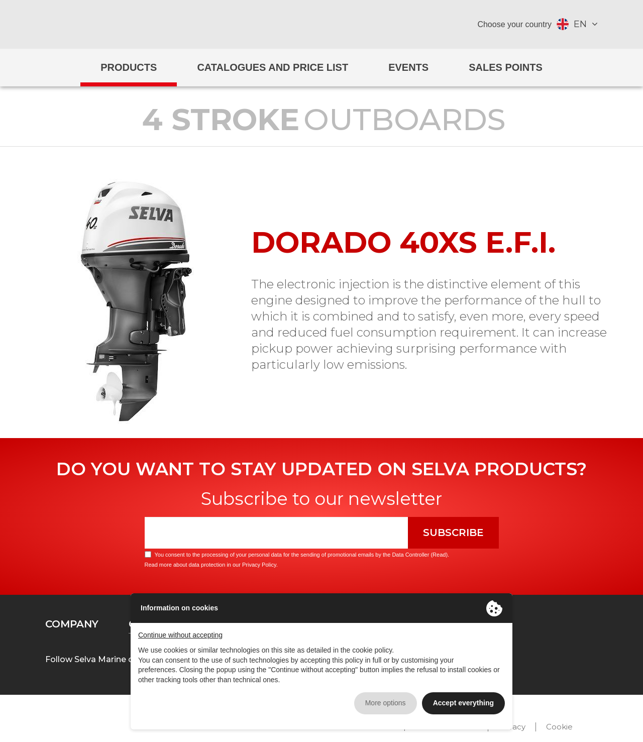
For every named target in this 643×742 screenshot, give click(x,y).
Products (128, 67)
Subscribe (453, 532)
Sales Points (506, 67)
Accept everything (463, 703)
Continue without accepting (180, 635)
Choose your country (514, 24)
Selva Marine (322, 24)
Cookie (559, 726)
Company (71, 624)
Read (439, 555)
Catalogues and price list (272, 67)
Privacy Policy (259, 565)
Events (408, 67)
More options (385, 703)
